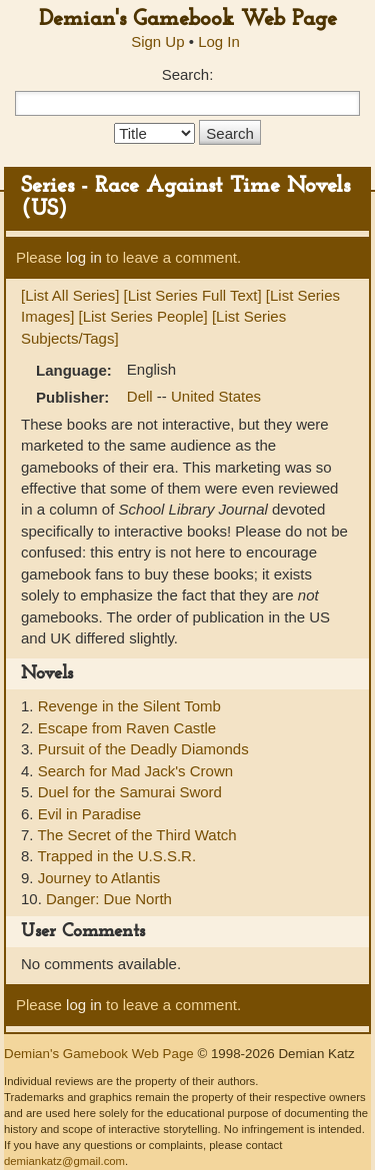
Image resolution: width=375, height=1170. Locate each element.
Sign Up (157, 41)
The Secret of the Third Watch (136, 834)
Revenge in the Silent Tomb (129, 705)
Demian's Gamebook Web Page (188, 19)
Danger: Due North (109, 898)
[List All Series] (70, 295)
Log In (219, 41)
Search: (188, 74)
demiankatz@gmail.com (64, 1161)
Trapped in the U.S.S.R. (116, 855)
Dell (142, 396)
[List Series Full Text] (193, 295)
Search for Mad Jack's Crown (135, 770)
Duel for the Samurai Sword (130, 791)
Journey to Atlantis (99, 877)
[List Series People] (143, 316)
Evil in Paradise (89, 813)
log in (84, 257)
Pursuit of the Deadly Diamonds (143, 748)
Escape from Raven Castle (127, 727)
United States (216, 396)
